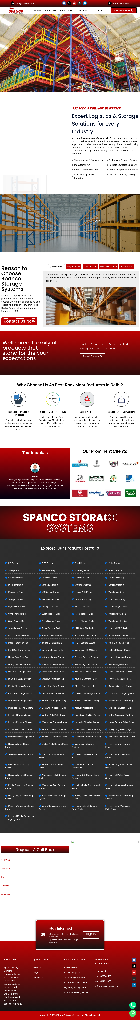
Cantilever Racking (17, 614)
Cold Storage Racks (117, 607)
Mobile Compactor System (120, 715)
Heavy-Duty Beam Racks (119, 679)
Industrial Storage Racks (119, 657)
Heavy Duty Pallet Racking (87, 701)
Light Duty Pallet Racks (19, 650)
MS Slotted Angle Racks (53, 657)
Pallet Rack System (117, 614)
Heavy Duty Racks (83, 592)
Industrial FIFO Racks (118, 628)
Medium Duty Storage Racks (121, 737)
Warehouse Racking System (21, 737)
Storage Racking (116, 578)
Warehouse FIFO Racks (86, 650)
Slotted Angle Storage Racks (55, 744)
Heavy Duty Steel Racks (19, 657)
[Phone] (132, 1005)
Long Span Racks (50, 585)
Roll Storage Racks (84, 614)
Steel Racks (80, 563)
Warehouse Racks (116, 592)
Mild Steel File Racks (84, 628)
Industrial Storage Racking (54, 701)
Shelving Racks (82, 570)
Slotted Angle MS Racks (119, 664)
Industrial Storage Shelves (20, 722)
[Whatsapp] (132, 1013)
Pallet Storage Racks (84, 621)
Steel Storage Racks (17, 621)
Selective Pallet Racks (52, 635)
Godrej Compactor (50, 607)
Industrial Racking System (20, 715)
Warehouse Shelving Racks (54, 722)
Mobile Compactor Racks (86, 686)
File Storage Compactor (86, 664)
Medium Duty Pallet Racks (54, 715)
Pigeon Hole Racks (17, 607)
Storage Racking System (86, 657)
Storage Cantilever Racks (120, 686)
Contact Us (98, 10)
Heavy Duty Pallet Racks (19, 664)
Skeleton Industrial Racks (120, 708)
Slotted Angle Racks (17, 628)
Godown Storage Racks (52, 650)
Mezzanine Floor (15, 592)
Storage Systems (83, 585)
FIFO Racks (47, 563)
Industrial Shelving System (87, 722)
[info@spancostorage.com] (12, 3)
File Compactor (115, 570)
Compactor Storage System (121, 693)
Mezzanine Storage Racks (54, 708)
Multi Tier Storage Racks (86, 679)
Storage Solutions (16, 599)
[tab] (56, 266)
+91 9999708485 (121, 3)
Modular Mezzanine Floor (86, 708)
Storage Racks (15, 570)
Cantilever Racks (116, 585)
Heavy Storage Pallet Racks (121, 722)
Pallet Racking (48, 570)
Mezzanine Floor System (53, 693)
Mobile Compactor (83, 607)
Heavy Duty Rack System (53, 686)
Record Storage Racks (18, 635)
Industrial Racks (15, 578)
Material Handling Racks (86, 672)
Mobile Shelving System (19, 686)
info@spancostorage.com (28, 3)
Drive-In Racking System (19, 679)
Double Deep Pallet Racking (88, 729)
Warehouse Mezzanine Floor (21, 754)
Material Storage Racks (119, 650)
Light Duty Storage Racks (120, 672)
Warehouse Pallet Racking (120, 701)
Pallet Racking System (18, 643)
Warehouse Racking (117, 621)
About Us (50, 10)
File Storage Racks (50, 599)
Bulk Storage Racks (51, 614)
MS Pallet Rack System (119, 643)
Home (37, 10)
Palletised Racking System (20, 708)
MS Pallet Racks (49, 578)
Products (67, 10)
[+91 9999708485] (110, 3)
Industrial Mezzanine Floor (20, 729)
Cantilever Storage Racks (20, 693)
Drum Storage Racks (51, 621)
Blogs (83, 10)
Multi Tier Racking (83, 599)
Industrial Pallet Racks (52, 643)
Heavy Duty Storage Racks (87, 693)
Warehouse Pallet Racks (53, 664)
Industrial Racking (116, 599)
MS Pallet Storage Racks (19, 672)
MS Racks (13, 563)
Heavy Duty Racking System (121, 729)
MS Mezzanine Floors (118, 635)
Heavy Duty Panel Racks (53, 672)
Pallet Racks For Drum (85, 635)
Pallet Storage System (85, 643)
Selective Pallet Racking (53, 679)
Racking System (82, 578)
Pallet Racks (114, 563)
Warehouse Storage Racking (88, 737)
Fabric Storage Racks (52, 628)
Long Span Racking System (88, 715)
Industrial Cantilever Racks (54, 729)
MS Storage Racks (50, 592)
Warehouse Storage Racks (20, 701)
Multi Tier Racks (15, 585)
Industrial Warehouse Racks (54, 737)
